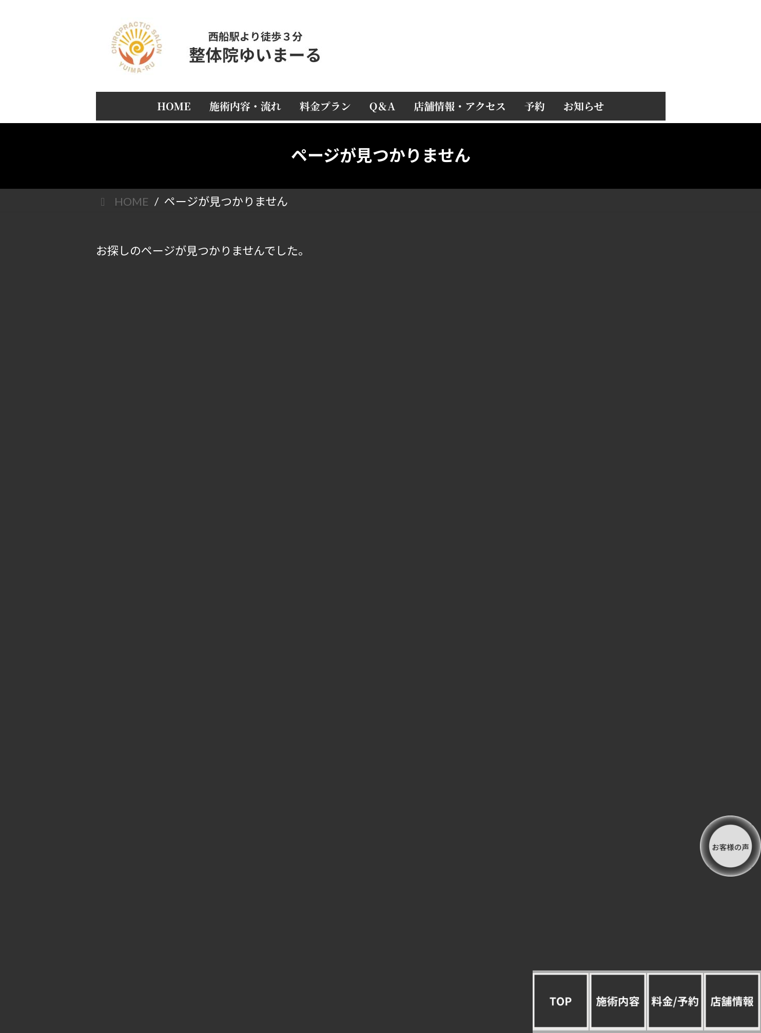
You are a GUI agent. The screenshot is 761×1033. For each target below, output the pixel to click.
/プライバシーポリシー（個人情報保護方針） (168, 935)
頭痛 (590, 597)
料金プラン (590, 348)
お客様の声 (590, 441)
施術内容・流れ (590, 327)
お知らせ (590, 483)
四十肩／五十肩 (590, 639)
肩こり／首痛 (590, 618)
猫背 (590, 681)
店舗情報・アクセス (590, 389)
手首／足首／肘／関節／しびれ (590, 743)
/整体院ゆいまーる (132, 944)
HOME (590, 306)
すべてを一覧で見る (590, 576)
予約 (590, 462)
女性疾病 (590, 764)
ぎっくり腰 (590, 701)
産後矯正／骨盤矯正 (590, 815)
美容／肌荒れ (590, 836)
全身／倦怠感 (590, 722)
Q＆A (590, 368)
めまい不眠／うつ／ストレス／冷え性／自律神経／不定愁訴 (590, 790)
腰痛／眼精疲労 (590, 659)
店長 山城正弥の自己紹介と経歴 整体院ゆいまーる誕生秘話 (590, 415)
